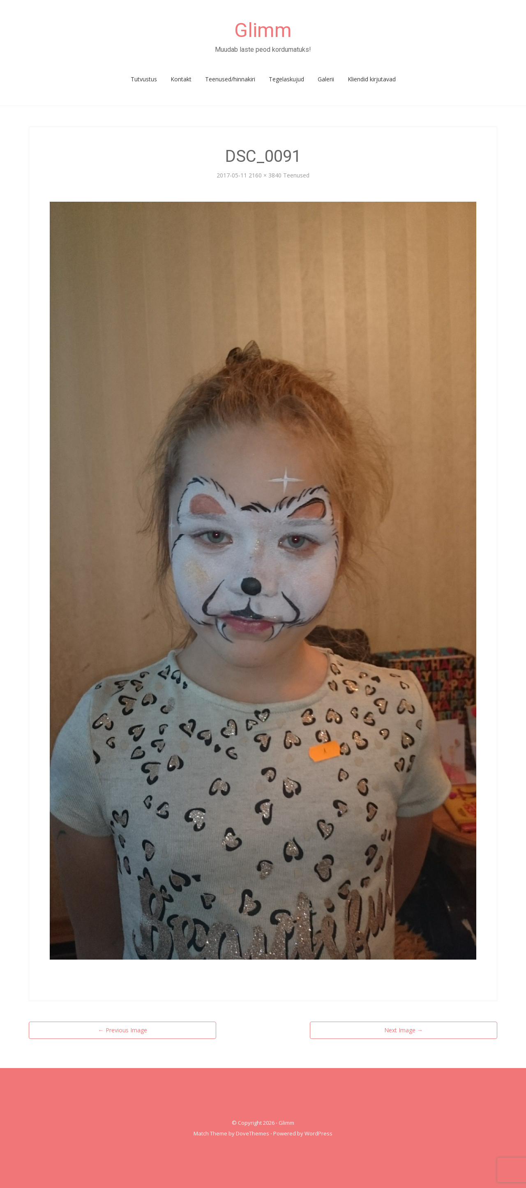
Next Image (403, 1030)
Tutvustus (144, 79)
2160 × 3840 (265, 175)
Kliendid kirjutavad (372, 79)
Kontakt (181, 79)
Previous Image (122, 1030)
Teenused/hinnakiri (230, 79)
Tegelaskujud (286, 79)
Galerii (326, 79)
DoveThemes (252, 1133)
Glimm (263, 30)
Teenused (296, 175)
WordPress (318, 1133)
